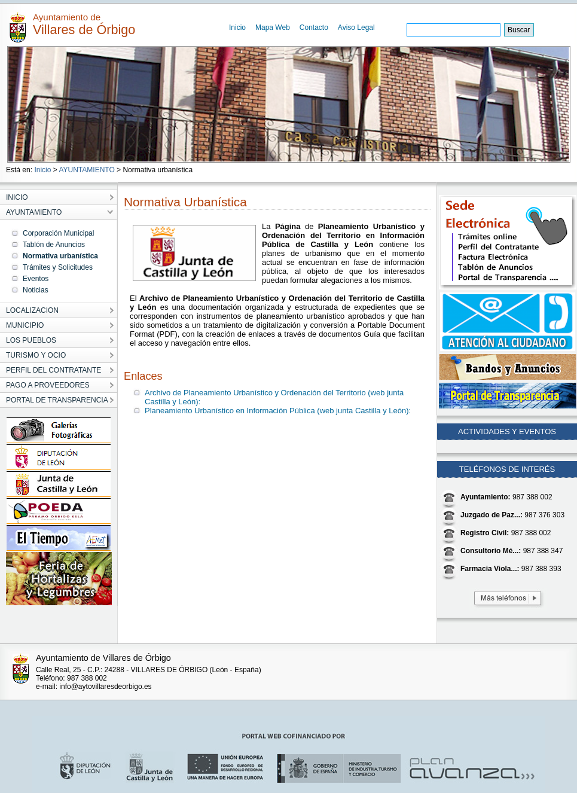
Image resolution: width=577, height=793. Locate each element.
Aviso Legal (356, 27)
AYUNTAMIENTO (86, 170)
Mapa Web (272, 27)
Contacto (314, 27)
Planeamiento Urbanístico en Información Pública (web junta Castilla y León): (278, 410)
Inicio (237, 27)
